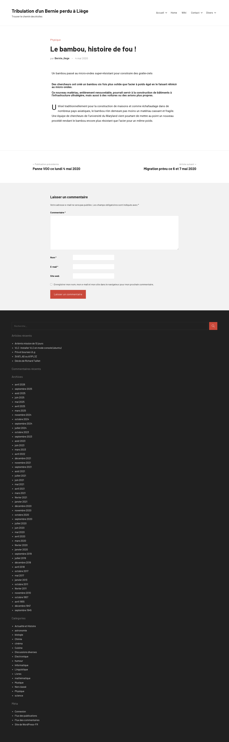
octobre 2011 (21, 584)
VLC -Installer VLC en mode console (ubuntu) (38, 347)
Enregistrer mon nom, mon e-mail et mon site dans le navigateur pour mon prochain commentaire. (104, 284)
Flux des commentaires (27, 720)
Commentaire (58, 212)
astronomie (21, 630)
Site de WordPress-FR (26, 724)
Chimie (18, 639)
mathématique (22, 678)
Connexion (20, 711)
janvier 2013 (21, 579)
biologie (19, 634)
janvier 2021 (21, 501)
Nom (53, 257)
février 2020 (21, 545)
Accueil (161, 12)
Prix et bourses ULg (25, 351)
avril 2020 (20, 536)
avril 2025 (20, 406)
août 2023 (20, 440)
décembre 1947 (23, 605)
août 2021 (20, 471)
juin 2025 (19, 397)
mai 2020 (20, 532)
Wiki (184, 12)
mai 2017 (19, 575)
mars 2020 (20, 540)
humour (19, 660)
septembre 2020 (23, 518)
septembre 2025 (23, 388)
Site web (54, 275)
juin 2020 (20, 527)
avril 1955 (20, 601)
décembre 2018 (23, 562)
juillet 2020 (21, 523)
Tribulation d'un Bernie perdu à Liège (54, 10)
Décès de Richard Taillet (27, 360)
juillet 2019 (20, 558)
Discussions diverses (26, 652)
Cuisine (18, 647)
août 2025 (20, 393)
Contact (196, 12)
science (19, 695)
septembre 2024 (23, 423)
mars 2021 (20, 492)
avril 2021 (20, 488)
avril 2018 (20, 566)
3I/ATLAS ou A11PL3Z (26, 356)
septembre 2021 (23, 466)
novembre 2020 (23, 510)
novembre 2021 (23, 462)
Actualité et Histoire (25, 626)
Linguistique (21, 669)
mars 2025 (20, 410)
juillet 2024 (20, 427)
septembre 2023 (23, 436)
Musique (19, 682)
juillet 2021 (20, 475)
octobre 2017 (21, 571)
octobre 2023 (22, 432)
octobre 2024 (22, 419)
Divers (210, 12)
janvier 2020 (21, 549)
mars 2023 (20, 449)
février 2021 (21, 497)
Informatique (21, 665)
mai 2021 (19, 484)
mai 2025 (20, 401)
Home (174, 12)
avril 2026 (20, 384)
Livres (18, 673)
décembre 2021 (23, 458)
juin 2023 (19, 445)
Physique (55, 39)
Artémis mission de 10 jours (29, 343)
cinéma (19, 643)
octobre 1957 (21, 597)
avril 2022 (20, 453)
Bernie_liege (62, 58)
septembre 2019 (23, 553)
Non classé (20, 686)
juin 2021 (19, 479)
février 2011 (21, 588)
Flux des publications (26, 715)
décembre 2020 (23, 505)
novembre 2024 (23, 414)
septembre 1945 (23, 610)
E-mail (54, 266)
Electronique (21, 656)
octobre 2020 (22, 514)
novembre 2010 (23, 592)
